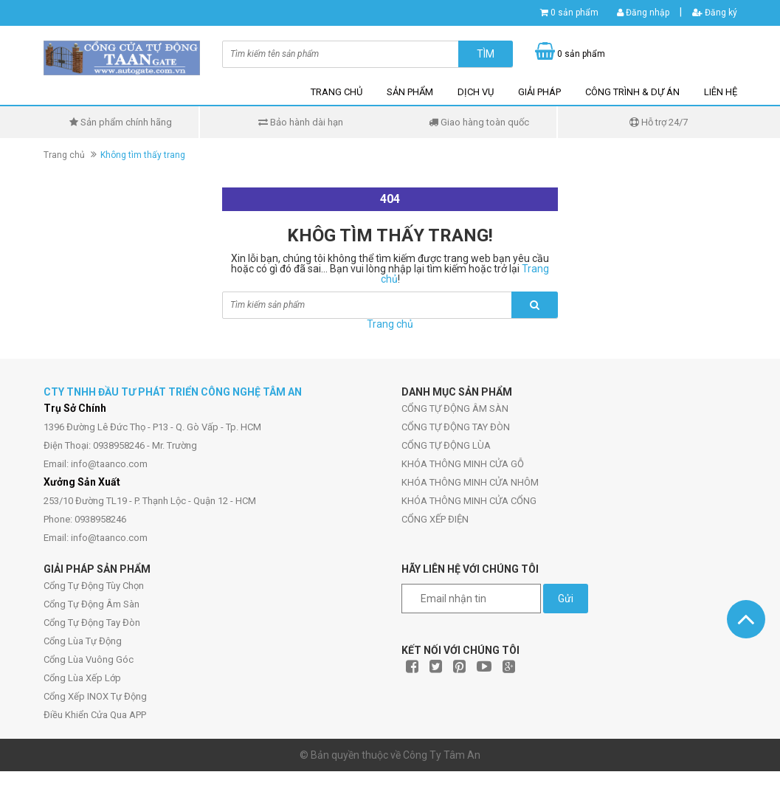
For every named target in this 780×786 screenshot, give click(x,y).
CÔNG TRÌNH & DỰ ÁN (632, 91)
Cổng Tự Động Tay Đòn (92, 622)
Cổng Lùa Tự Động (83, 641)
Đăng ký (714, 12)
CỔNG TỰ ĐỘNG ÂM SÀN (454, 408)
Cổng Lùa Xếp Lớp (82, 677)
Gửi (565, 598)
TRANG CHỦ (336, 91)
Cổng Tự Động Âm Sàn (91, 604)
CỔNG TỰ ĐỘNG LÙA (446, 445)
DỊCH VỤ (476, 91)
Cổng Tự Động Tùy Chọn (94, 585)
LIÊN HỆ (720, 91)
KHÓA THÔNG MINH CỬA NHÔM (470, 482)
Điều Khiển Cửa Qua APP (95, 714)
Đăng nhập (643, 12)
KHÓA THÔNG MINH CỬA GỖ (462, 463)
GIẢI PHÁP (539, 91)
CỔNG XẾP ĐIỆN (435, 519)
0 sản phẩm (574, 12)
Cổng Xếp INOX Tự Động (95, 696)
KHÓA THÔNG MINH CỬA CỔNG (468, 500)
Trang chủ (64, 155)
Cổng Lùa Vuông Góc (89, 659)
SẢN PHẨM (410, 91)
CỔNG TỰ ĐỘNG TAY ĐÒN (455, 426)
